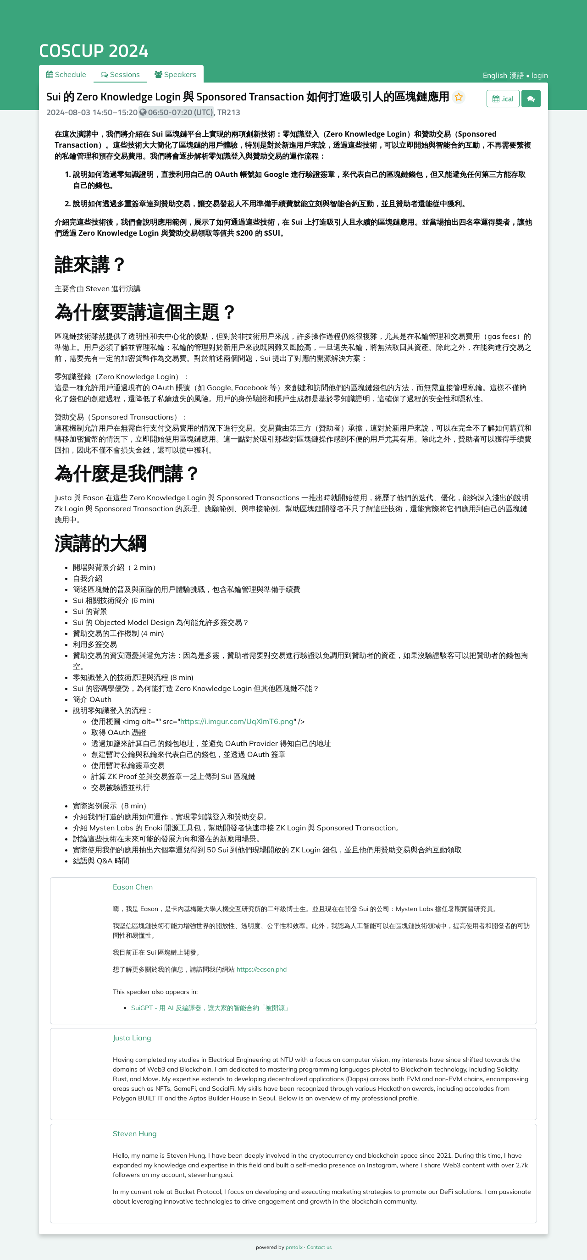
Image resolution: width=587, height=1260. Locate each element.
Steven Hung (135, 1133)
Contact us (319, 1247)
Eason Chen (133, 886)
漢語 (516, 75)
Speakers (175, 74)
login (540, 75)
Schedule (66, 74)
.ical (503, 98)
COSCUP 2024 (94, 50)
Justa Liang (132, 1037)
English (495, 75)
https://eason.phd (262, 969)
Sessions (120, 74)
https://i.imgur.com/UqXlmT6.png (237, 721)
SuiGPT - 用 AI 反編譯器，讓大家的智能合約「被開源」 (211, 1008)
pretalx (294, 1247)
